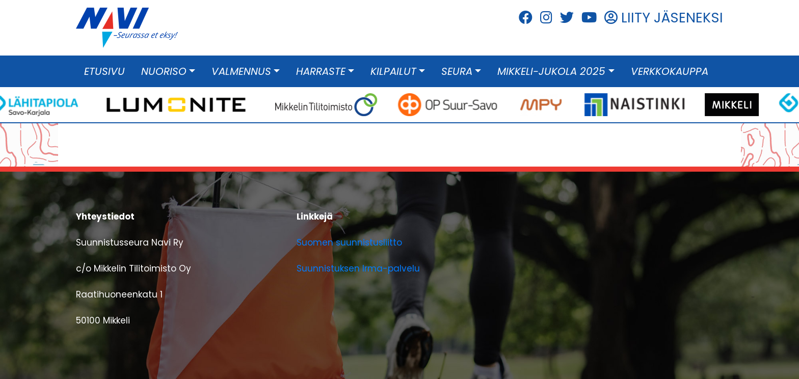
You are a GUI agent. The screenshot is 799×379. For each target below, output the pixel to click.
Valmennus (241, 71)
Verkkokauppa (669, 71)
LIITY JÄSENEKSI (663, 17)
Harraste (320, 71)
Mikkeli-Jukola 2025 (551, 71)
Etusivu (104, 71)
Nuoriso (164, 71)
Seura (456, 71)
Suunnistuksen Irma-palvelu (358, 268)
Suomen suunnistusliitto (349, 242)
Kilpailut (393, 71)
